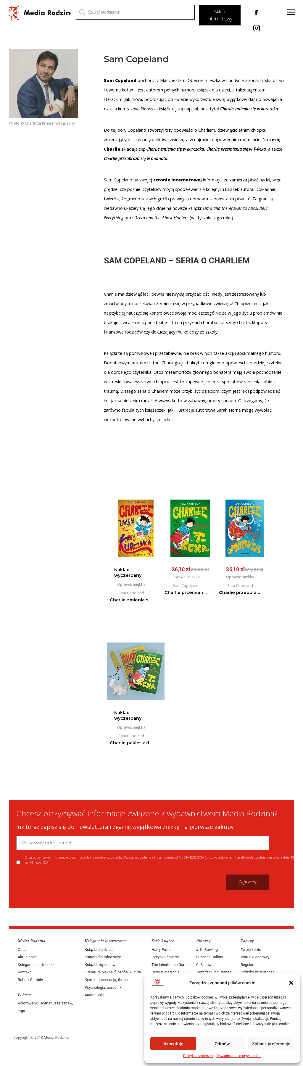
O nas (23, 949)
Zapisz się (247, 882)
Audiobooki (94, 995)
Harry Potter (162, 949)
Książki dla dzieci (99, 949)
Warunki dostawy (255, 957)
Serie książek (163, 941)
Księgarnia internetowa (106, 941)
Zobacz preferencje (271, 1043)
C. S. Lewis (205, 964)
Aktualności (28, 957)
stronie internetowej (177, 180)
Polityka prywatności (258, 972)
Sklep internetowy (219, 15)
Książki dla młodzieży (103, 957)
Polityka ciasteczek (198, 1056)
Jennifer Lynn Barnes (213, 972)
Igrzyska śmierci (165, 957)
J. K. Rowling (207, 949)
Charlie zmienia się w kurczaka (249, 109)
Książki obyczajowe (101, 964)
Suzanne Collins (209, 957)
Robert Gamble (30, 980)
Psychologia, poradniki (104, 987)
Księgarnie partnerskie (36, 964)
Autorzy (203, 941)
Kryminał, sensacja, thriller (107, 980)
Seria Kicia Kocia (166, 972)
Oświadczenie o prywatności (238, 1056)
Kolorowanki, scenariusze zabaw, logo (45, 1007)
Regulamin (249, 964)
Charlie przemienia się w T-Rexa (236, 149)
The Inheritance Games (171, 964)
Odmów (222, 1043)
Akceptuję (173, 1043)
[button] (291, 983)
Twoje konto (251, 949)
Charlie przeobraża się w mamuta (135, 158)
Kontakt (24, 972)
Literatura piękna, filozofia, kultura (113, 972)
